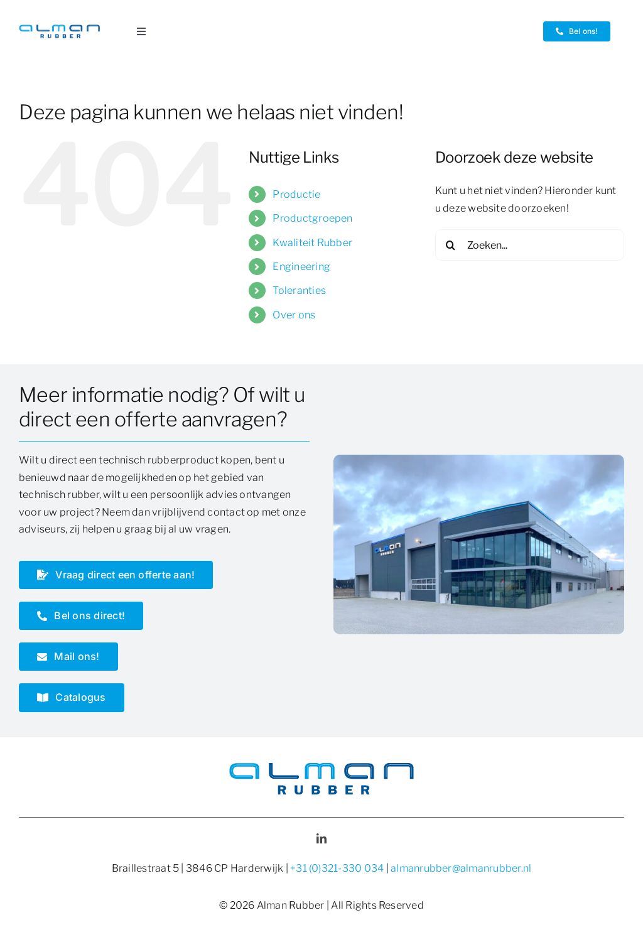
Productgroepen (312, 218)
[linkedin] (321, 838)
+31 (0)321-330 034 (337, 868)
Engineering (301, 267)
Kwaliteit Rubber (312, 243)
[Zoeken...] (529, 245)
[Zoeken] (451, 245)
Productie (296, 194)
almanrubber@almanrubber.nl (461, 868)
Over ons (294, 315)
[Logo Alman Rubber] (59, 29)
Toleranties (299, 290)
